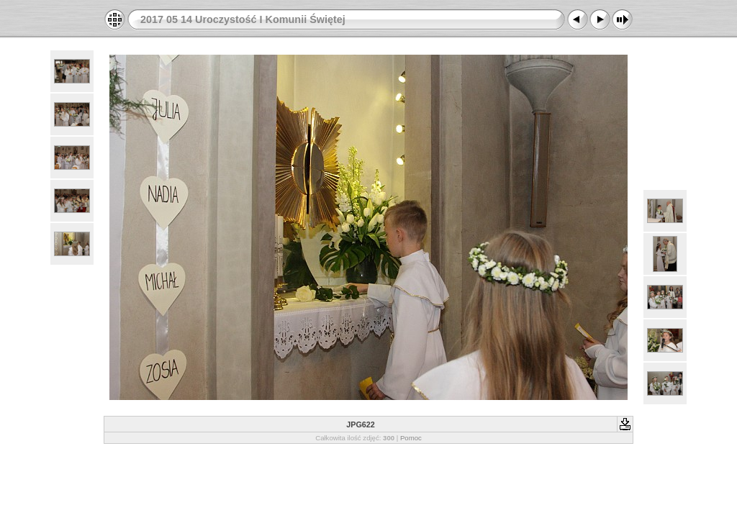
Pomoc (411, 438)
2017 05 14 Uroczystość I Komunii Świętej (242, 19)
